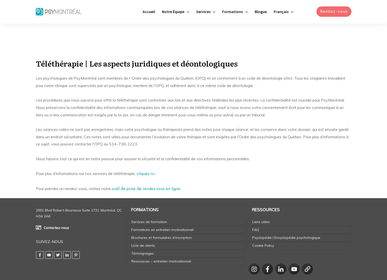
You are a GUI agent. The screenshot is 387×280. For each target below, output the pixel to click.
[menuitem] (283, 12)
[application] (186, 12)
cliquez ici (145, 146)
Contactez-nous (56, 200)
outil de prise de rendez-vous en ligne (146, 161)
